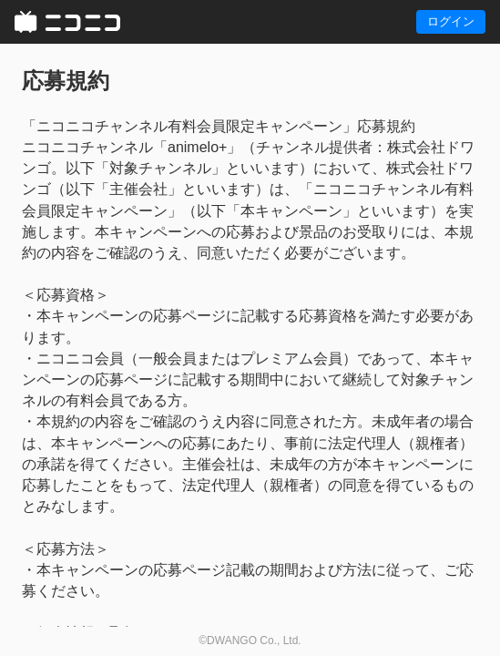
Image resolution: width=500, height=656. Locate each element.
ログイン (450, 21)
